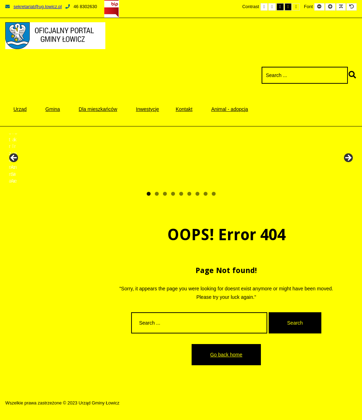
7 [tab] (197, 194)
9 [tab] (214, 194)
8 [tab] (206, 194)
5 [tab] (181, 194)
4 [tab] (173, 194)
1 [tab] (149, 194)
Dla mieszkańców (98, 109)
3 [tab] (165, 194)
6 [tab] (189, 194)
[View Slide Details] (31, 160)
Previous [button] (14, 158)
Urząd (20, 109)
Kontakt (184, 109)
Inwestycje (147, 109)
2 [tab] (157, 194)
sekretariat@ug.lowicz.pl (33, 6)
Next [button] (348, 158)
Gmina (52, 109)
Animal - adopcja (229, 109)
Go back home (226, 354)
